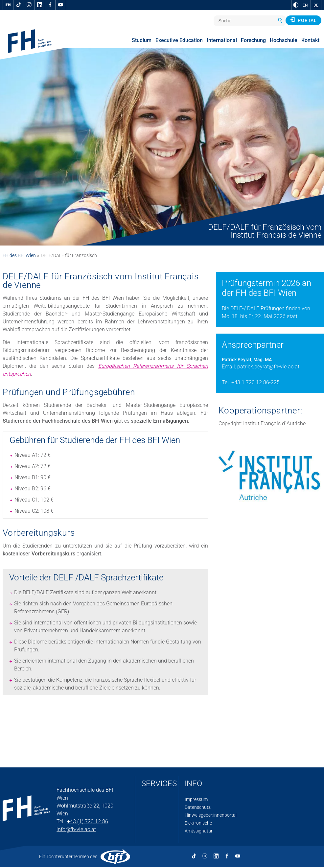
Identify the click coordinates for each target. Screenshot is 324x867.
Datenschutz (198, 807)
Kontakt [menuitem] (310, 40)
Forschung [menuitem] (253, 40)
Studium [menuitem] (141, 40)
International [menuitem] (222, 40)
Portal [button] (303, 20)
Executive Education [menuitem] (179, 40)
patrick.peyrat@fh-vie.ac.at (268, 366)
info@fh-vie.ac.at (76, 829)
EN (305, 5)
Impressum (196, 799)
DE (315, 5)
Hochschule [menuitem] (283, 40)
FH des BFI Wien (19, 255)
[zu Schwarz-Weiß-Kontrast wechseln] (295, 5)
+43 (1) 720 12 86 (87, 821)
